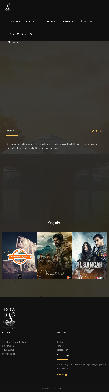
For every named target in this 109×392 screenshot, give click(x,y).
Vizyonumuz (8, 349)
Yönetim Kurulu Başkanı (14, 342)
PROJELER (69, 21)
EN (27, 34)
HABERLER (51, 21)
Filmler (60, 345)
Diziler (60, 342)
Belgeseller (62, 349)
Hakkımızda (8, 345)
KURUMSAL (32, 21)
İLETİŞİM (86, 21)
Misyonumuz (14, 42)
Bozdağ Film (15, 7)
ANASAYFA (14, 21)
